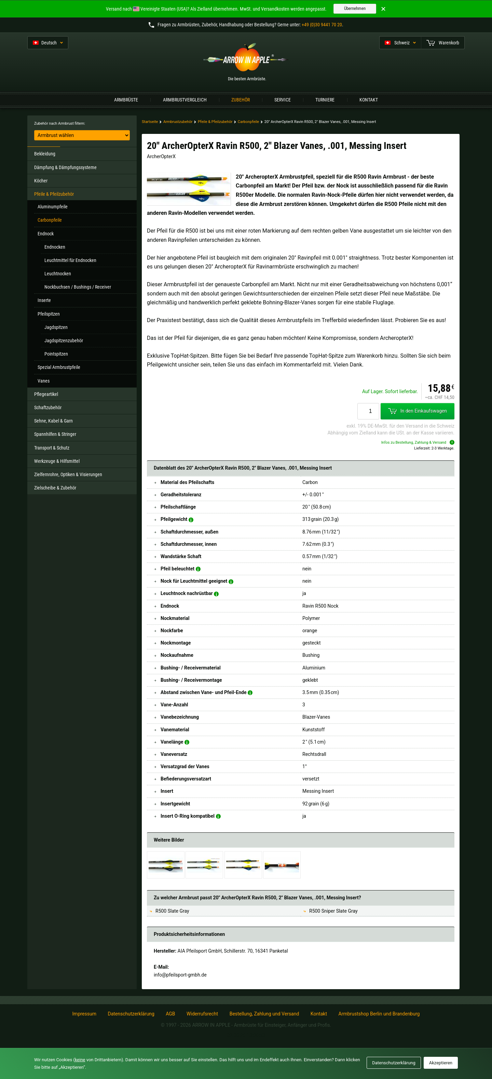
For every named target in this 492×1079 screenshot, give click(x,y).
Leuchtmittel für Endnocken (70, 260)
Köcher (40, 180)
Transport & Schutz (51, 448)
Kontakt (368, 99)
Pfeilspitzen (49, 314)
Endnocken (54, 247)
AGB (170, 1013)
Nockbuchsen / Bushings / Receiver (77, 287)
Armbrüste (126, 99)
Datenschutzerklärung (131, 1013)
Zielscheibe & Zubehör (55, 487)
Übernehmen (355, 8)
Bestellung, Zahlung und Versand (264, 1013)
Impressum (84, 1013)
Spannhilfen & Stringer (55, 434)
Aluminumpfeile (53, 206)
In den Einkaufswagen (417, 411)
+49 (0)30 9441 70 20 (322, 24)
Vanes (44, 381)
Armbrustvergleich (185, 99)
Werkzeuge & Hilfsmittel (57, 461)
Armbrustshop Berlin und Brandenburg (379, 1013)
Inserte (44, 300)
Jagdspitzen (56, 327)
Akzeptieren (440, 1062)
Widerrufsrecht (202, 1013)
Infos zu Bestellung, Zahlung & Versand (417, 442)
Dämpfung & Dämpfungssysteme (65, 167)
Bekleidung (44, 153)
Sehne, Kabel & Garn (53, 421)
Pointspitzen (56, 354)
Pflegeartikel (46, 394)
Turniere (324, 99)
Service (282, 99)
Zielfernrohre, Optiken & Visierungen (68, 474)
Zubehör (240, 99)
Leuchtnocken (57, 273)
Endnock (46, 233)
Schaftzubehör (48, 407)
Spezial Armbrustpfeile (59, 367)
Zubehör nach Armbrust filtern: (59, 123)
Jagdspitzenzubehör (63, 340)
